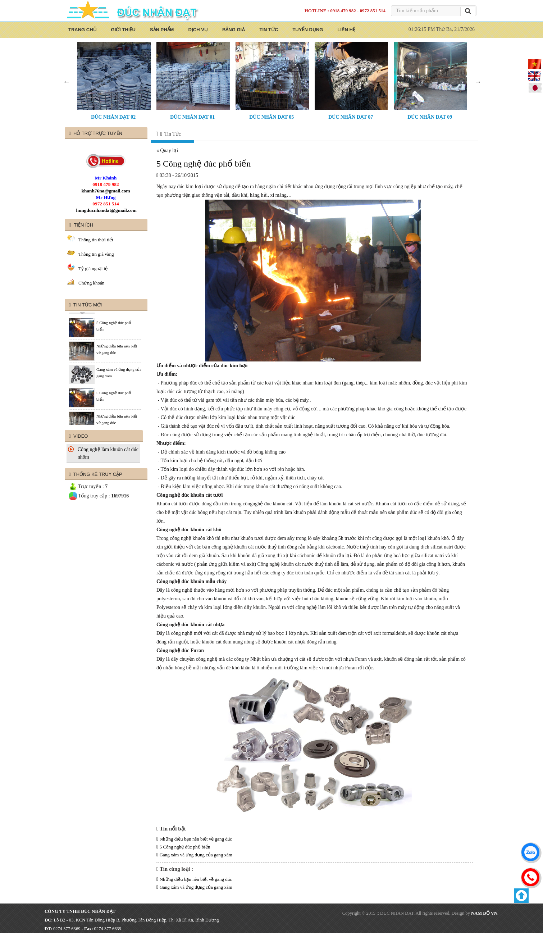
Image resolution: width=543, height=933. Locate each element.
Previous (66, 81)
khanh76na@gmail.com (106, 191)
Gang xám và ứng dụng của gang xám (196, 854)
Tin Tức (269, 29)
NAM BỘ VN (484, 913)
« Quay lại (167, 150)
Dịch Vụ (197, 29)
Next (478, 81)
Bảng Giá (233, 29)
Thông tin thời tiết (95, 239)
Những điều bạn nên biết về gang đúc (196, 839)
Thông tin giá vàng (96, 254)
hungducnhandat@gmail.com (106, 210)
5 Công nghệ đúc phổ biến (185, 847)
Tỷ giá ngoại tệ (93, 268)
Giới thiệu (123, 29)
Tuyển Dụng (307, 29)
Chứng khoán (91, 283)
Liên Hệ (346, 29)
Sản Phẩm (162, 29)
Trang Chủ (82, 29)
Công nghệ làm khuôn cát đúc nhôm (108, 453)
